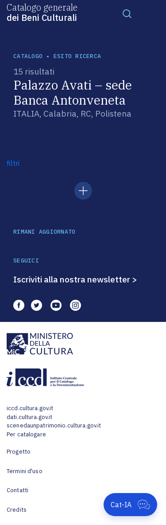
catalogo (27, 56)
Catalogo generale (42, 12)
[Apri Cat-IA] (130, 504)
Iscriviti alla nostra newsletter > (75, 279)
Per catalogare (26, 434)
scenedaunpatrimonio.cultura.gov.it (54, 425)
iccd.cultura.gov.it (30, 408)
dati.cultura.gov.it (29, 417)
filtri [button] (13, 163)
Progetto (19, 451)
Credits (17, 509)
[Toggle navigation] (127, 13)
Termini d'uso (24, 471)
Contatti (17, 490)
